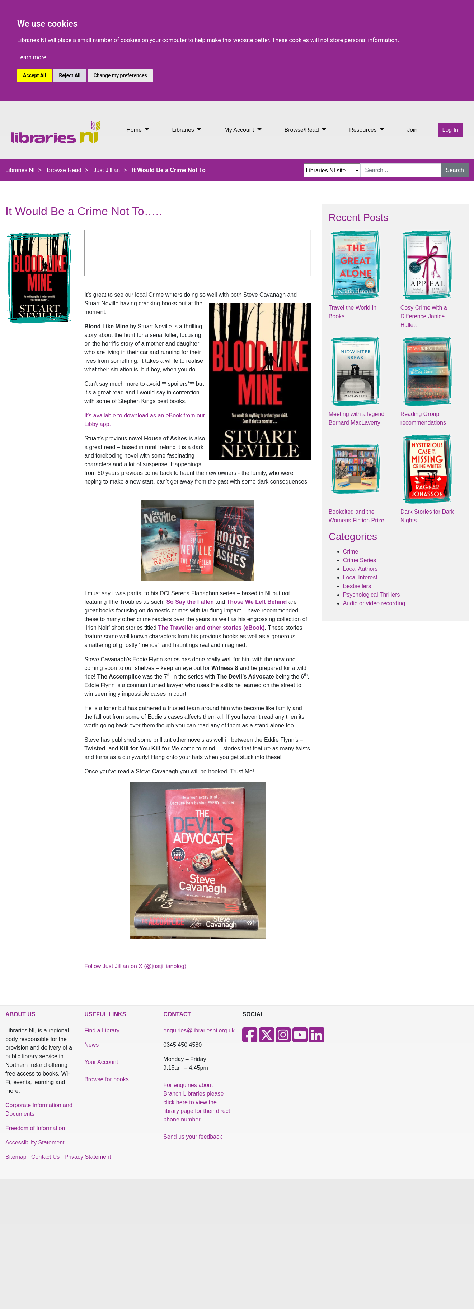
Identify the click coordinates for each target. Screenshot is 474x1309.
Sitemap (16, 1157)
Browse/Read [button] (303, 130)
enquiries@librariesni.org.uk (199, 1030)
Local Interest (360, 577)
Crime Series (359, 560)
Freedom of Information (35, 1128)
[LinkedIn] (316, 1039)
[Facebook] (249, 1039)
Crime (350, 552)
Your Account (101, 1062)
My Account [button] (239, 130)
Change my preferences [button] (120, 75)
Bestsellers (357, 586)
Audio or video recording (374, 603)
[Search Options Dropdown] (332, 170)
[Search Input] (400, 170)
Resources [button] (363, 130)
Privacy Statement (88, 1157)
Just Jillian (106, 170)
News (91, 1045)
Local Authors (360, 569)
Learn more (31, 57)
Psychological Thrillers (371, 595)
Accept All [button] (34, 75)
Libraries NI (20, 170)
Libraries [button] (184, 130)
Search (455, 170)
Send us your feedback (192, 1137)
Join (412, 130)
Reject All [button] (69, 75)
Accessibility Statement (35, 1142)
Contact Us (45, 1157)
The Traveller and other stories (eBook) (211, 628)
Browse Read (64, 170)
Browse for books (106, 1079)
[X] (266, 1039)
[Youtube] (300, 1039)
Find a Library (101, 1030)
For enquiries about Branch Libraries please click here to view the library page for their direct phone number (196, 1102)
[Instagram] (283, 1039)
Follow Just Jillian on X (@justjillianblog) (135, 966)
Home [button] (134, 130)
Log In (450, 130)
